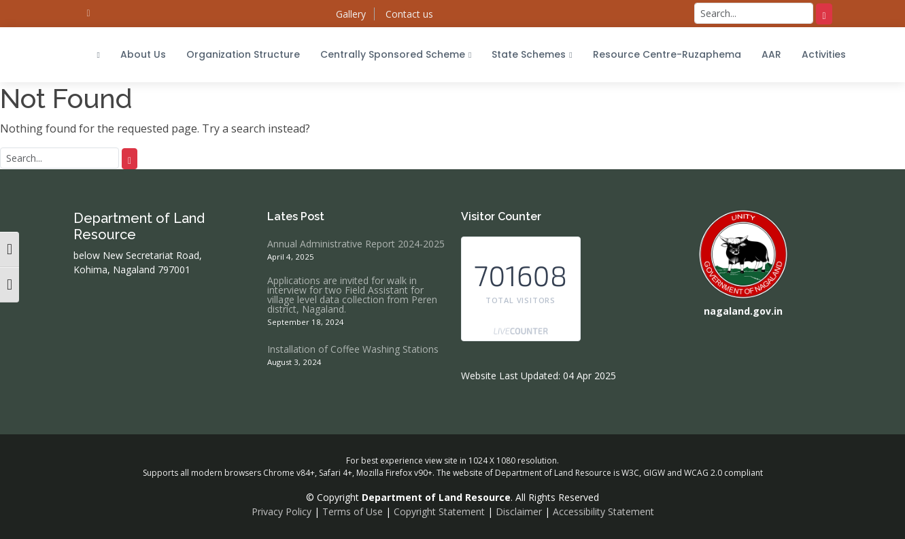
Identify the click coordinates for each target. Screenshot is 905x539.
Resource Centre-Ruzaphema (667, 54)
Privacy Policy (281, 511)
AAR (771, 54)
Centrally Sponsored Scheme (395, 54)
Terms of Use (352, 511)
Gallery (351, 13)
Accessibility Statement (603, 511)
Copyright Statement (439, 511)
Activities (824, 54)
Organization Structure (243, 54)
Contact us (409, 13)
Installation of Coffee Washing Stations (353, 349)
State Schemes (532, 54)
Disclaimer (519, 511)
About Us (143, 54)
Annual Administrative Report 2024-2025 (356, 244)
